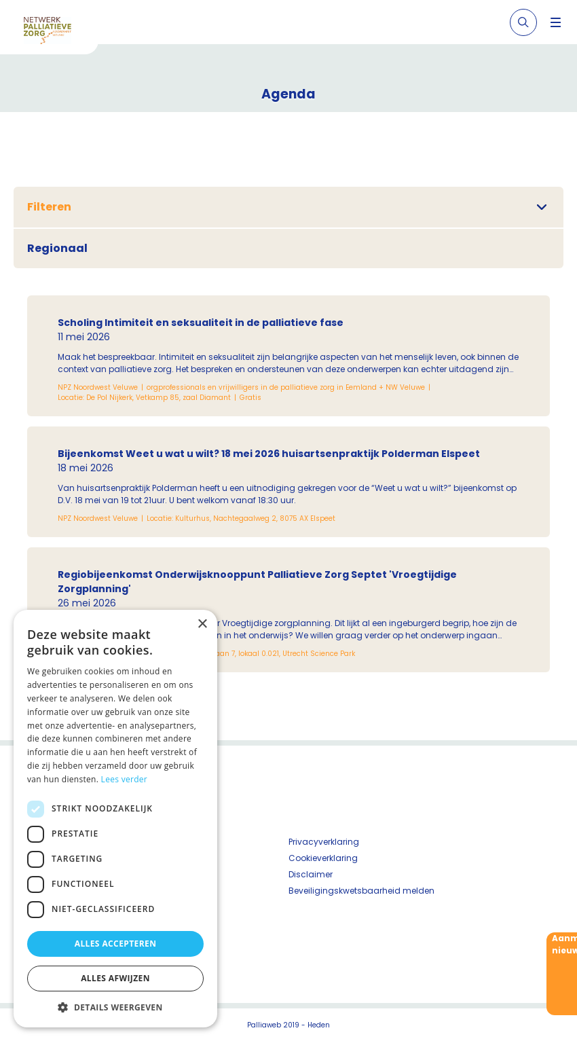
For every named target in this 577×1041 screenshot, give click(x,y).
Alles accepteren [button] (116, 943)
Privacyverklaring (323, 841)
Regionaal (57, 248)
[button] (115, 1007)
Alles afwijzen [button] (115, 978)
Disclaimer (310, 874)
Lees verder (124, 779)
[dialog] (115, 818)
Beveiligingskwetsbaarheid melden (361, 890)
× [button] (202, 624)
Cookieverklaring (323, 858)
